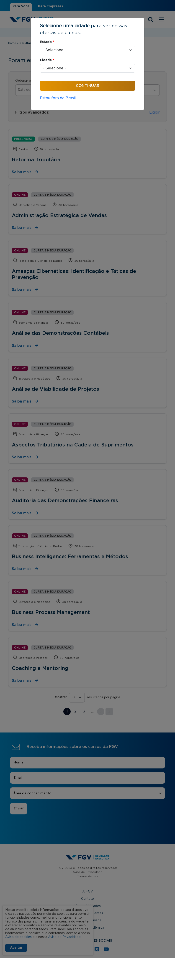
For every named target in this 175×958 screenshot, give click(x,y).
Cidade (47, 60)
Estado (47, 42)
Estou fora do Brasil (58, 98)
